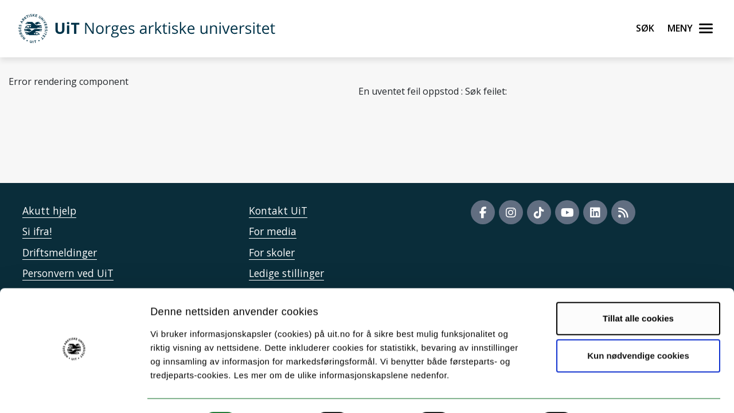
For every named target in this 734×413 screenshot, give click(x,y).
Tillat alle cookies (638, 287)
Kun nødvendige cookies (638, 324)
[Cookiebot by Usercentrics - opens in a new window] (74, 390)
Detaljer (611, 390)
